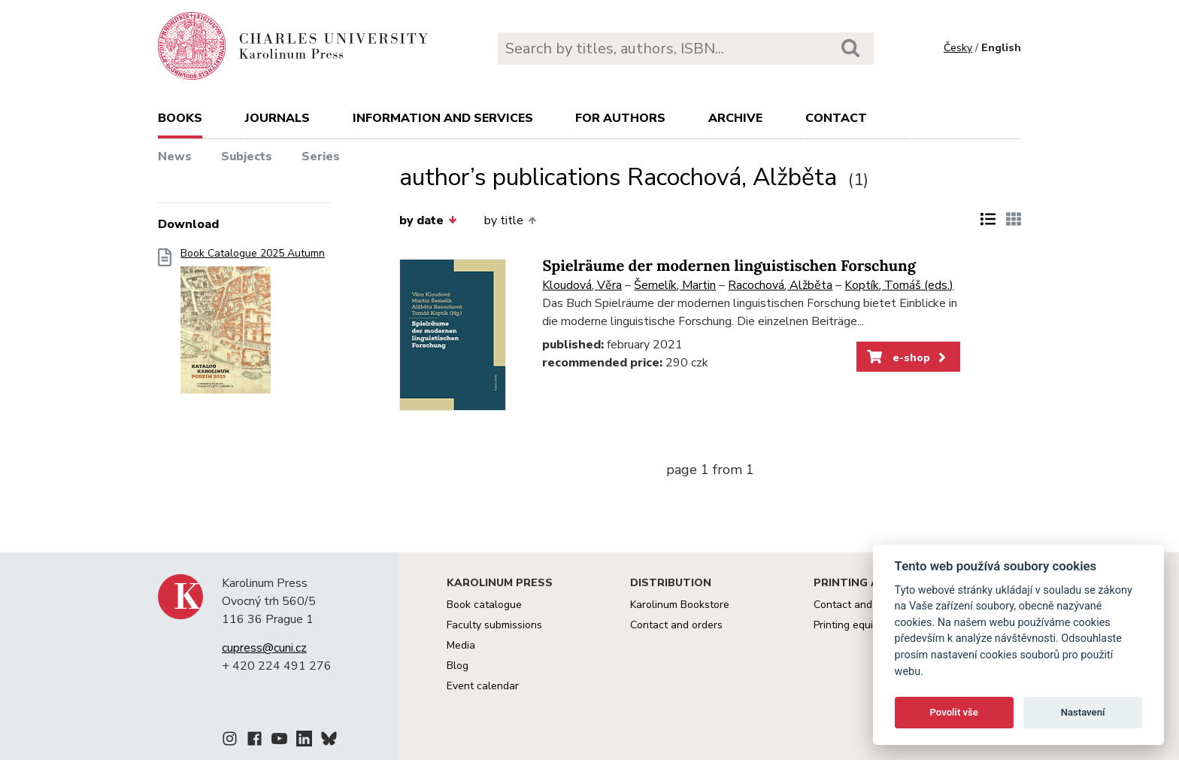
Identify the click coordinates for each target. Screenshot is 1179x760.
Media (461, 645)
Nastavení (1083, 712)
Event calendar (483, 686)
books (180, 118)
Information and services (443, 118)
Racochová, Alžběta (780, 285)
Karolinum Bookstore (679, 604)
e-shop (908, 357)
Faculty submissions (494, 625)
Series (321, 156)
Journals (277, 118)
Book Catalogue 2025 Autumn (252, 325)
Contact (836, 118)
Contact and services (864, 604)
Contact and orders (676, 625)
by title (510, 220)
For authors (620, 118)
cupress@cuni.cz (264, 648)
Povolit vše (954, 712)
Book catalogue (484, 604)
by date (427, 220)
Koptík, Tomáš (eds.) (898, 285)
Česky (958, 48)
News (175, 156)
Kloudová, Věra (582, 285)
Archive (735, 118)
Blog (457, 665)
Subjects (246, 156)
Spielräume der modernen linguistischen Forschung (729, 266)
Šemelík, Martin (675, 285)
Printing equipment (858, 625)
